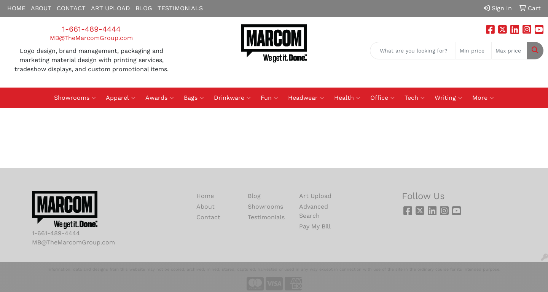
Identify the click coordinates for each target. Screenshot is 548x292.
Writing (448, 97)
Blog (254, 195)
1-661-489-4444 (91, 29)
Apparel (120, 97)
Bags (194, 97)
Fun (269, 97)
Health (347, 97)
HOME (16, 8)
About (205, 206)
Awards (159, 97)
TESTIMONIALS (180, 8)
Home (205, 195)
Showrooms (75, 97)
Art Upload (315, 195)
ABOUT (41, 8)
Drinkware (232, 97)
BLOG (143, 8)
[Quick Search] (413, 50)
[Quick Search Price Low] (474, 50)
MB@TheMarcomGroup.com (91, 37)
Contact (208, 217)
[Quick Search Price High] (509, 50)
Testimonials (266, 217)
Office (382, 97)
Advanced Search (313, 211)
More (483, 97)
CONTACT (71, 8)
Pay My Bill (315, 226)
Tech (415, 97)
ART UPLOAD (110, 8)
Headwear (306, 97)
